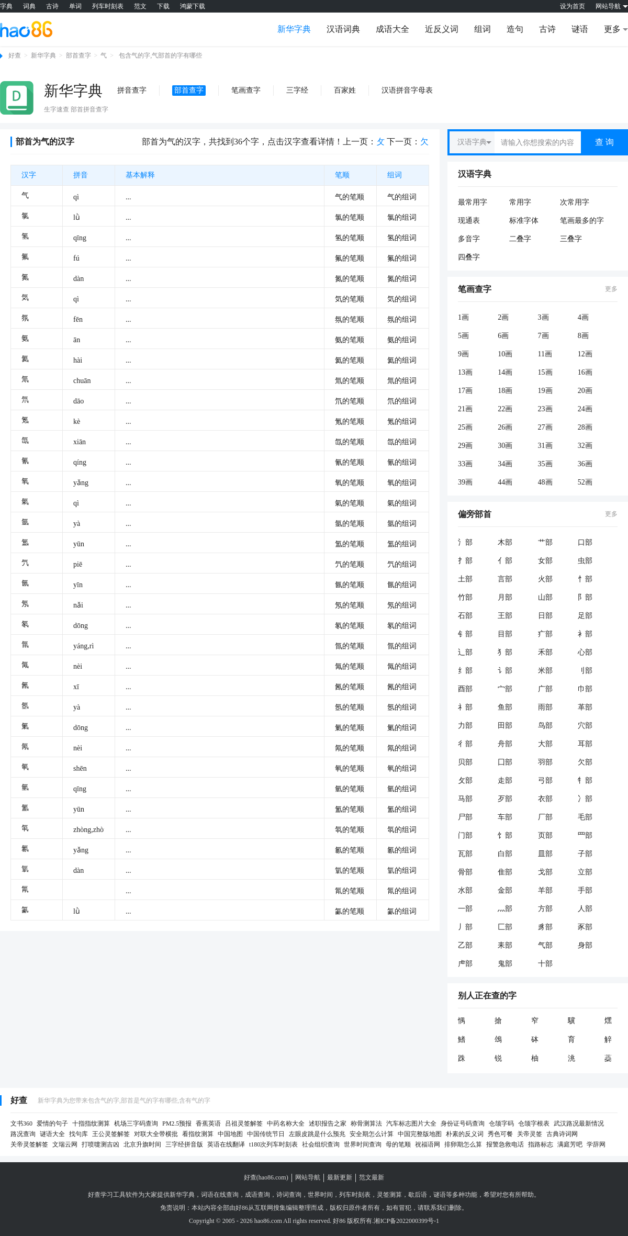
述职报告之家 (327, 1123)
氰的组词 (402, 462)
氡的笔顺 (349, 626)
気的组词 (402, 299)
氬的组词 (402, 707)
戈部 (545, 872)
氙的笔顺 (349, 442)
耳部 (585, 744)
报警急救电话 (505, 1144)
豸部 (545, 927)
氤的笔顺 (349, 585)
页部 (545, 835)
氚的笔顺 (349, 381)
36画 (585, 464)
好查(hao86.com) (266, 1177)
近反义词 (441, 29)
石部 (465, 616)
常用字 (520, 202)
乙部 (465, 945)
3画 (543, 317)
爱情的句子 (52, 1123)
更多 (611, 289)
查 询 (604, 142)
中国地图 (230, 1134)
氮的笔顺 (349, 279)
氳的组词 (402, 809)
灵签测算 (389, 1194)
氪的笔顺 (349, 421)
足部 (585, 616)
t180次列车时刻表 (273, 1144)
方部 (545, 909)
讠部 (505, 671)
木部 (505, 542)
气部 (545, 945)
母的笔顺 (398, 1144)
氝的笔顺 (349, 748)
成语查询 (257, 1194)
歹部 (505, 799)
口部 (585, 542)
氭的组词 (402, 728)
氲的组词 (402, 544)
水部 (465, 890)
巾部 (585, 689)
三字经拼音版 (184, 1144)
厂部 (545, 817)
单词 (75, 6)
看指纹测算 (198, 1134)
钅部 (465, 634)
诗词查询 (288, 1194)
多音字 (469, 239)
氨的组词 (402, 340)
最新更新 (339, 1177)
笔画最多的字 (582, 220)
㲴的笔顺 (349, 830)
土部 (465, 579)
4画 (583, 317)
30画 (505, 446)
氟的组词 (402, 258)
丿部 (465, 927)
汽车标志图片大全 (411, 1123)
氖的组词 (402, 605)
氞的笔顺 (349, 666)
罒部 (585, 835)
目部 (505, 634)
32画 (585, 446)
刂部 (585, 671)
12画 (585, 354)
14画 (505, 372)
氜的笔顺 (349, 646)
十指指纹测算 (91, 1123)
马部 (465, 799)
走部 (505, 780)
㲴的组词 (402, 830)
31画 (545, 446)
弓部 (545, 780)
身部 (585, 945)
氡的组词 (402, 626)
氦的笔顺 (349, 360)
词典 (29, 6)
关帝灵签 (529, 1134)
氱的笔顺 (349, 850)
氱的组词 (402, 850)
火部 (545, 579)
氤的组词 (402, 585)
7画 (543, 336)
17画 (465, 391)
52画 (585, 482)
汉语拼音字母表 (407, 90)
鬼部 (505, 964)
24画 (585, 409)
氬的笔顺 (349, 707)
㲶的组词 (402, 911)
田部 (505, 725)
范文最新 (371, 1177)
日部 (545, 616)
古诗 (52, 6)
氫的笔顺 (349, 789)
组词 (482, 29)
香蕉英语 (208, 1123)
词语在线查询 (220, 1194)
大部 (545, 744)
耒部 (505, 945)
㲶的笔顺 (349, 911)
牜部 (585, 780)
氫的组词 (402, 789)
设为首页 (572, 6)
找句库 (78, 1134)
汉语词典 (343, 29)
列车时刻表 (108, 6)
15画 (545, 372)
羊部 (545, 890)
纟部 (465, 671)
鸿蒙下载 (192, 6)
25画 (465, 427)
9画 (463, 354)
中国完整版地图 (420, 1134)
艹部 (545, 542)
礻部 (465, 707)
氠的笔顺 (349, 768)
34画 (505, 464)
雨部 (545, 707)
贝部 (465, 762)
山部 (545, 597)
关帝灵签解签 (29, 1144)
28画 (585, 427)
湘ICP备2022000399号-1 (406, 1220)
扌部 (465, 561)
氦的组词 (402, 360)
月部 (505, 597)
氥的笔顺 (349, 687)
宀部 (505, 689)
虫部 (585, 561)
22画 (505, 409)
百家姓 (345, 90)
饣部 (505, 835)
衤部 (585, 634)
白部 (505, 854)
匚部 (505, 927)
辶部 (465, 652)
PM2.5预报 (177, 1123)
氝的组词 (402, 748)
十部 (545, 964)
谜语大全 (52, 1134)
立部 (585, 872)
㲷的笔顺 (349, 870)
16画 (585, 372)
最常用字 (472, 202)
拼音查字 (132, 90)
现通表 (469, 220)
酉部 (465, 689)
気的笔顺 (349, 299)
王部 (505, 616)
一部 (465, 909)
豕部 (585, 927)
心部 (585, 652)
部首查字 (78, 55)
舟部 (505, 744)
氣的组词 (402, 503)
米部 (545, 671)
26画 (505, 427)
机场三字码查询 (136, 1123)
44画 (505, 482)
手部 (585, 890)
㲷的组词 (402, 870)
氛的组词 (402, 319)
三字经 (297, 90)
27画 (545, 427)
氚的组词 (402, 381)
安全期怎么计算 (372, 1134)
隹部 (505, 872)
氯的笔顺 (349, 217)
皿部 (545, 854)
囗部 (505, 762)
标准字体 (524, 220)
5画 (463, 336)
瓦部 (465, 854)
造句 (515, 29)
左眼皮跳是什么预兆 (317, 1134)
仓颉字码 (501, 1123)
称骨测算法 (366, 1123)
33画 (465, 464)
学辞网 (596, 1144)
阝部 (585, 597)
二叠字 (520, 239)
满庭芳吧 (569, 1144)
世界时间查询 (363, 1144)
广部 (545, 689)
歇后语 (417, 1194)
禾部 (545, 652)
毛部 (585, 817)
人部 (585, 909)
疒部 (545, 634)
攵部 (465, 780)
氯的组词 (402, 217)
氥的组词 (402, 687)
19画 (545, 391)
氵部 (465, 542)
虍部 (465, 964)
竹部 (465, 597)
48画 (545, 482)
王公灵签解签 (111, 1134)
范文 (140, 6)
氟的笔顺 (349, 258)
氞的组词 (402, 666)
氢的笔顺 (349, 238)
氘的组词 (402, 401)
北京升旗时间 (142, 1144)
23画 (545, 409)
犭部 (505, 652)
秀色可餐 (500, 1134)
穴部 (585, 725)
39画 (465, 482)
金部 (505, 890)
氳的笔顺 (349, 809)
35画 (545, 464)
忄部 (585, 579)
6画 (503, 336)
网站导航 (307, 1177)
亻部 (505, 561)
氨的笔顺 (349, 340)
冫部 (585, 799)
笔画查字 (246, 90)
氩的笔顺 (349, 523)
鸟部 (545, 725)
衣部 (545, 799)
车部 (505, 817)
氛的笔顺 (349, 319)
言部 (505, 579)
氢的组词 (402, 238)
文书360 (21, 1123)
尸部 (465, 817)
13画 (465, 372)
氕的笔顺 (349, 564)
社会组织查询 (321, 1144)
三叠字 (571, 239)
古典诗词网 (562, 1134)
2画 (503, 317)
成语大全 (392, 29)
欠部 (585, 762)
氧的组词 (402, 483)
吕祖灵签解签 (244, 1123)
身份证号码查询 (463, 1123)
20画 (585, 391)
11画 (545, 354)
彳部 (465, 744)
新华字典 (294, 29)
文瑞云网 (64, 1144)
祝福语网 (427, 1144)
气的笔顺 (349, 197)
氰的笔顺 (349, 462)
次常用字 (574, 202)
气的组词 (402, 197)
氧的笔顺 (349, 483)
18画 (505, 391)
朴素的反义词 (465, 1134)
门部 (465, 835)
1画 (463, 317)
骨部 (465, 872)
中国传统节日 (266, 1134)
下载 (163, 6)
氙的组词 (402, 442)
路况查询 (23, 1134)
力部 (465, 725)
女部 (545, 561)
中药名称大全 (286, 1123)
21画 (465, 409)
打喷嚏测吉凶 (100, 1144)
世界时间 (320, 1194)
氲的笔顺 (349, 544)
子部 (585, 854)
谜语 (579, 29)
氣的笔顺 (349, 503)
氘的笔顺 (349, 401)
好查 (14, 55)
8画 (583, 336)
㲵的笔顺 (349, 891)
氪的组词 (402, 421)
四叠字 (469, 257)
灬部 (505, 909)
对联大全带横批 (156, 1134)
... (128, 197)
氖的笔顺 (349, 605)
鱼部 (505, 707)
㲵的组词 (402, 891)
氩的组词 (402, 523)
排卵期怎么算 (463, 1144)
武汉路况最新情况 (579, 1123)
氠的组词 (402, 768)
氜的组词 (402, 646)
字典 (6, 6)
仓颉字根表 (534, 1123)
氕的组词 (402, 564)
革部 (585, 707)
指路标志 (540, 1144)
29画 (465, 446)
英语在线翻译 (226, 1144)
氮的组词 (402, 279)
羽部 (545, 762)
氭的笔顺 (349, 728)
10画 (505, 354)
